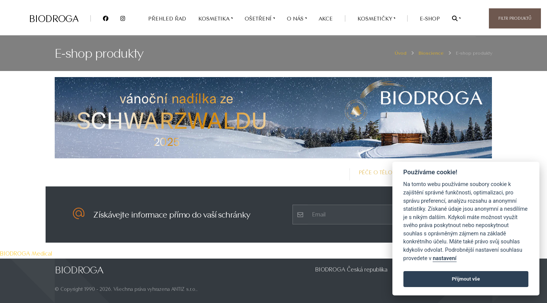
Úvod (400, 53)
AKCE (326, 18)
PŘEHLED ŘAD (167, 18)
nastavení (444, 258)
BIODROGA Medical (26, 253)
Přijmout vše (466, 279)
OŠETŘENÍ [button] (259, 18)
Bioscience (431, 53)
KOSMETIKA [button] (214, 18)
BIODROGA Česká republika (351, 269)
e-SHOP (430, 18)
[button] (456, 18)
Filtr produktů (514, 18)
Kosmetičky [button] (375, 18)
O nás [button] (296, 18)
